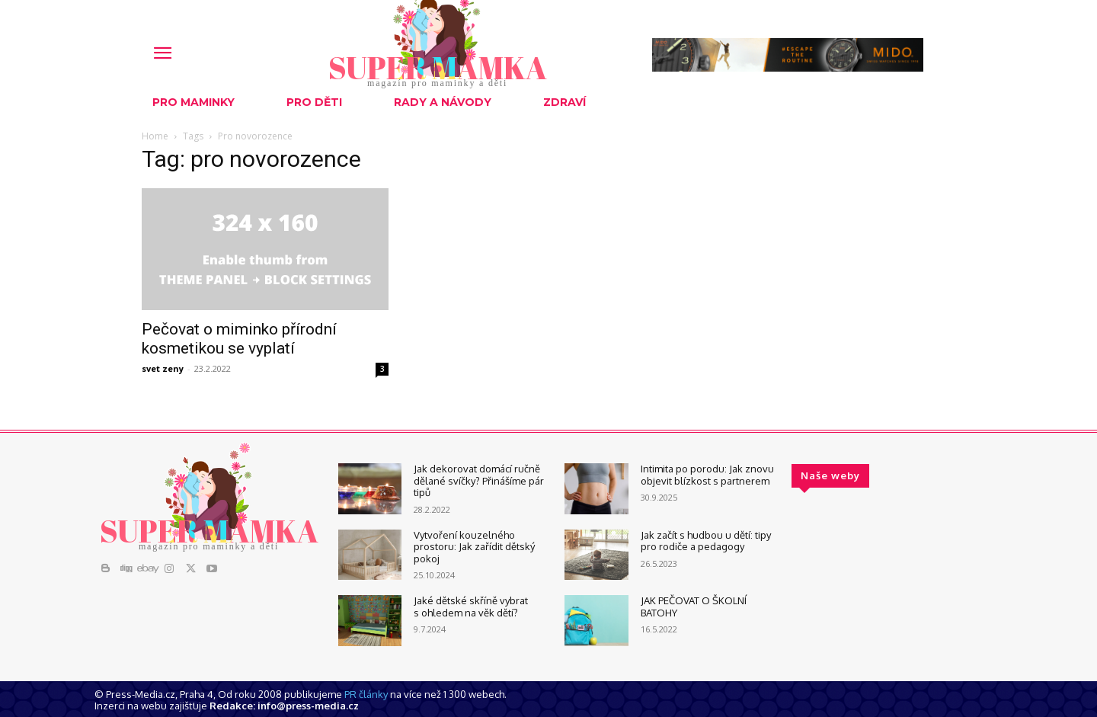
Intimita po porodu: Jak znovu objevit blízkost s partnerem (707, 475)
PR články (366, 694)
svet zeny (163, 368)
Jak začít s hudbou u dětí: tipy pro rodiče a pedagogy (706, 541)
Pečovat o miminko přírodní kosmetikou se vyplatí (239, 338)
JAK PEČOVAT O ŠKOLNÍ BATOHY (694, 606)
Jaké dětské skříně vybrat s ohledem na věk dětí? (471, 606)
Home (155, 136)
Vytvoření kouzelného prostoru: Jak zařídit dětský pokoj (474, 547)
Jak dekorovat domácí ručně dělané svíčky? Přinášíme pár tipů (479, 480)
